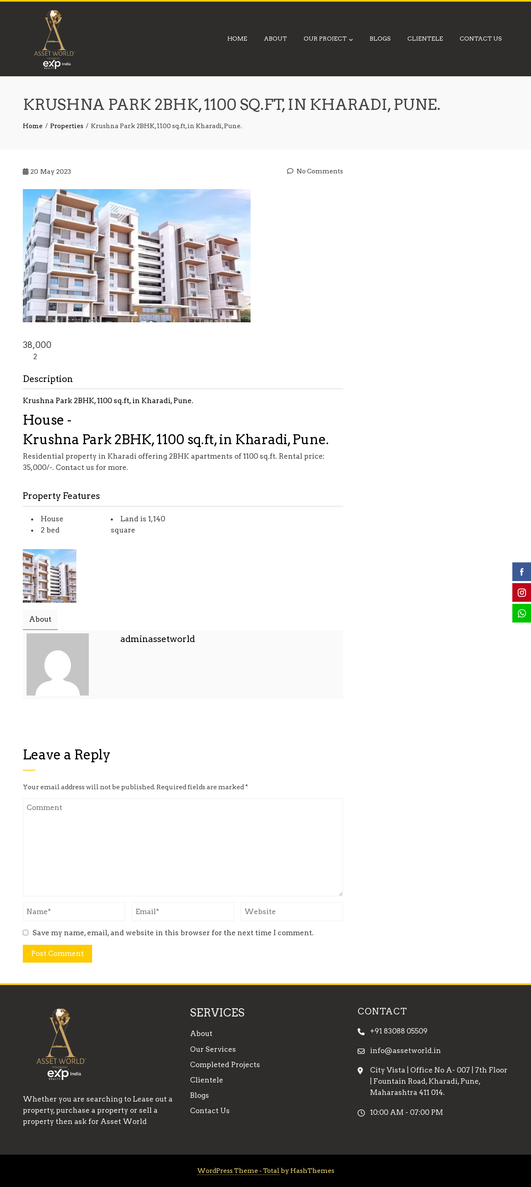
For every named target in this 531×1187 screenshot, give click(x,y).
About (275, 38)
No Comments (315, 171)
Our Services (213, 1049)
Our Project (328, 39)
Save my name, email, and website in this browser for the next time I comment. (173, 933)
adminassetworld (157, 639)
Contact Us (481, 38)
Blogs (380, 38)
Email (125, 662)
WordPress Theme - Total (238, 1171)
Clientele (425, 38)
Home (237, 38)
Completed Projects (225, 1065)
